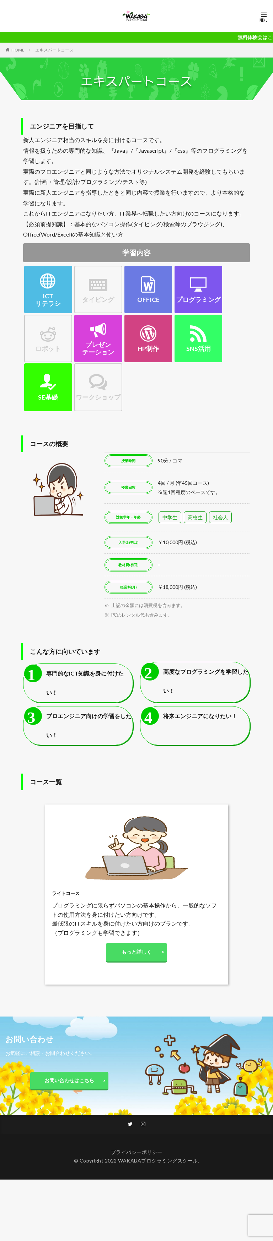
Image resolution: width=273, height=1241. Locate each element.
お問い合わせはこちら (69, 1082)
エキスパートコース (54, 50)
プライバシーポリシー (136, 1155)
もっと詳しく (136, 953)
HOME (18, 50)
